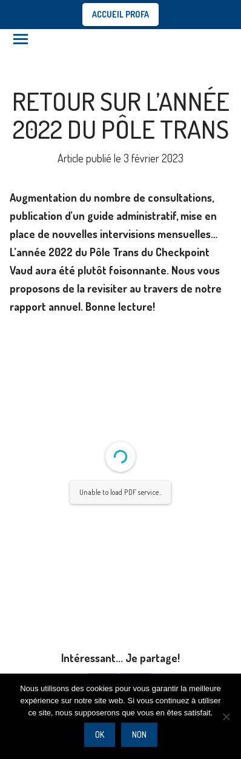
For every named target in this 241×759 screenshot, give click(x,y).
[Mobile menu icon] (20, 39)
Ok (99, 734)
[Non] (226, 717)
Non (139, 734)
